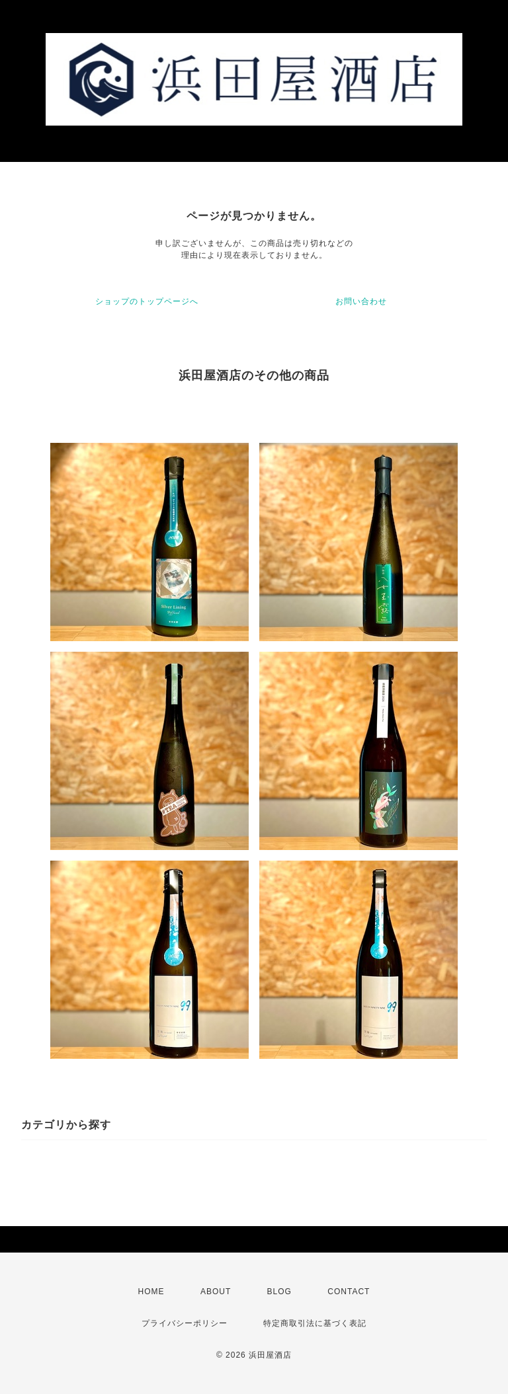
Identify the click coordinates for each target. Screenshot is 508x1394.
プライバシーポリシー (185, 1323)
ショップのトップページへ (146, 301)
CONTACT (348, 1291)
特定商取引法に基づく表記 (314, 1323)
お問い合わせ (361, 301)
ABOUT (215, 1291)
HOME (151, 1291)
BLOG (279, 1291)
